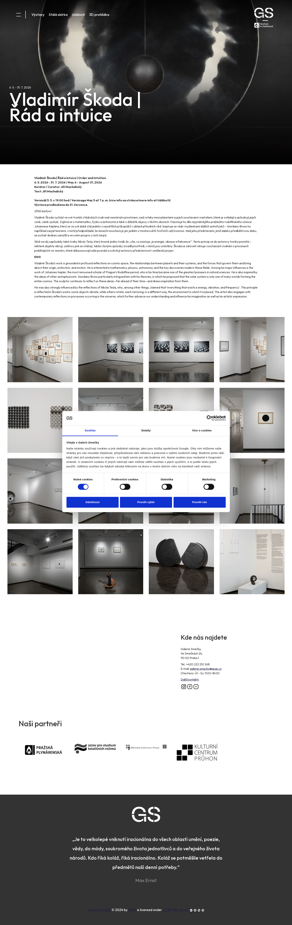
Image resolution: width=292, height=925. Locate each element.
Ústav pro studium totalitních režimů (100, 755)
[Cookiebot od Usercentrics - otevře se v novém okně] (209, 389)
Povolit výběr (146, 473)
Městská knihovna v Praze (151, 752)
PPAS (49, 755)
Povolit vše (199, 473)
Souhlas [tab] (90, 401)
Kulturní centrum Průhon (202, 757)
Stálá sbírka (58, 14)
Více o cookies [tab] (202, 401)
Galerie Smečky (99, 910)
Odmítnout (92, 473)
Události (78, 14)
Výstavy (38, 14)
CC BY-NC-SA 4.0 (176, 910)
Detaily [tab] (146, 401)
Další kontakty (190, 679)
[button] (40, 349)
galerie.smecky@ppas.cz (206, 669)
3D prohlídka (99, 14)
